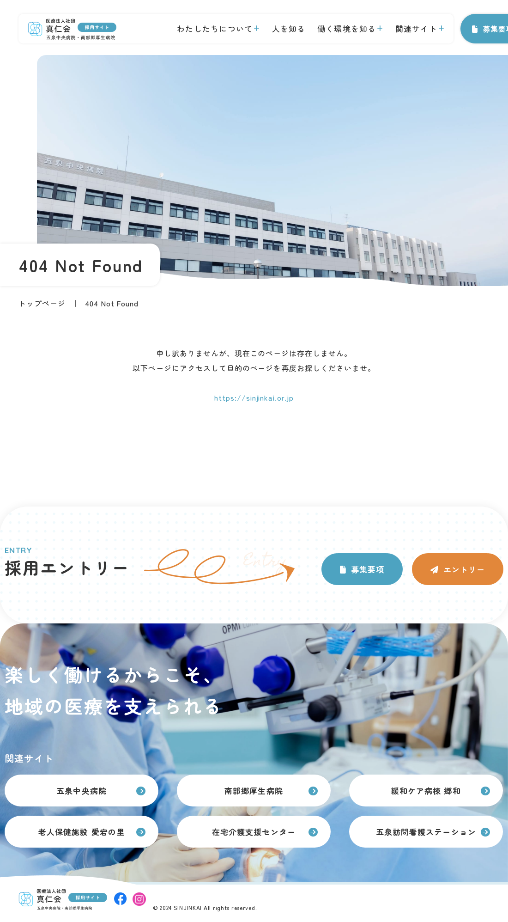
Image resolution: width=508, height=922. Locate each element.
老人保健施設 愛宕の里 (81, 831)
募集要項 (367, 569)
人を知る (289, 28)
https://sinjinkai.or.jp (254, 397)
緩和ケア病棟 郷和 (425, 790)
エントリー (464, 569)
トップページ (42, 303)
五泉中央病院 (81, 790)
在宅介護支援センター (253, 831)
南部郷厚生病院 (253, 790)
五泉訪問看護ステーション (426, 831)
